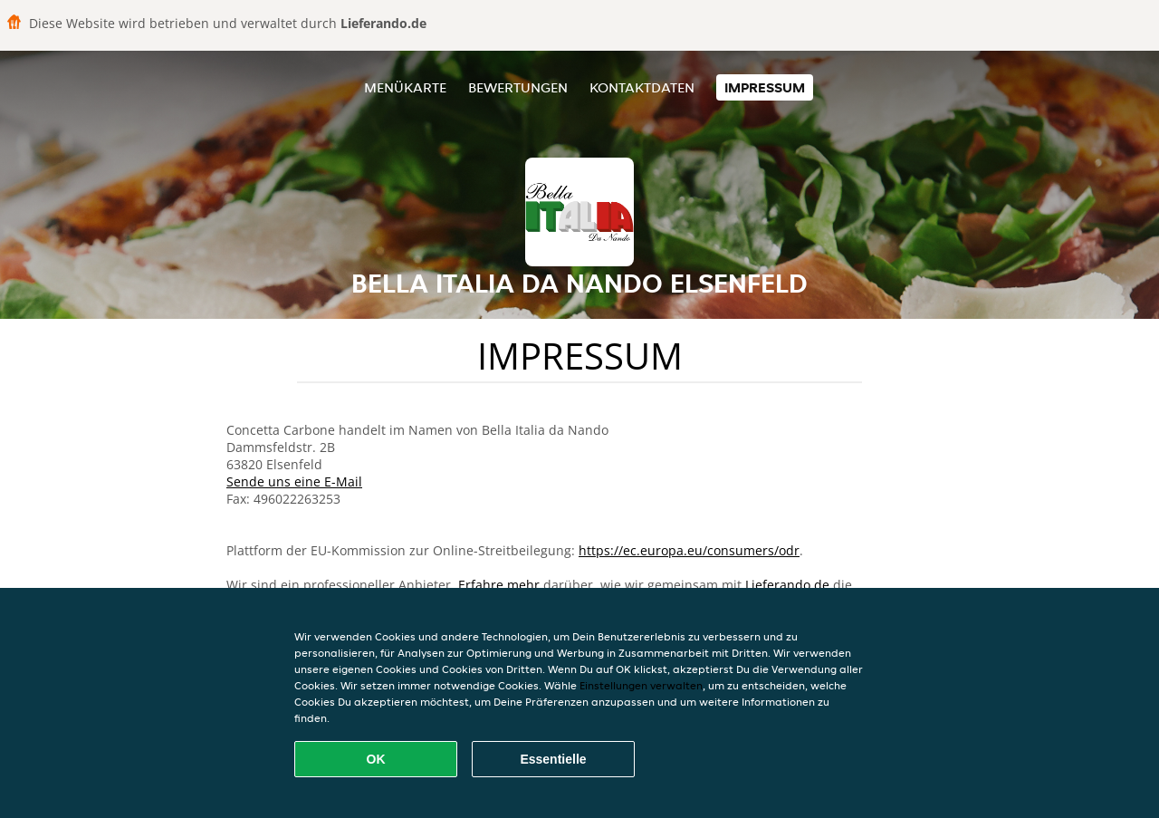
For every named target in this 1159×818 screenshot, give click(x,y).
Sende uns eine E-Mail (294, 481)
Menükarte (405, 87)
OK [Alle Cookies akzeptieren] (376, 759)
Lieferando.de (787, 584)
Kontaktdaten (641, 87)
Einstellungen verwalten (641, 685)
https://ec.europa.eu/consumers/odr (689, 550)
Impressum (764, 87)
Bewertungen (518, 87)
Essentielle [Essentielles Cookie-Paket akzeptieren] (553, 759)
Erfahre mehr (499, 584)
